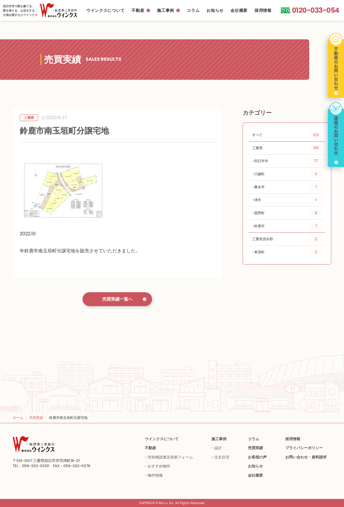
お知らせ (215, 10)
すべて (287, 135)
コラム (193, 10)
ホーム (18, 417)
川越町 (288, 174)
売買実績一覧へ (117, 299)
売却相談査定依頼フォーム (170, 457)
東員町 (288, 252)
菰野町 (288, 213)
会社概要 (239, 10)
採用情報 (263, 10)
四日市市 (288, 161)
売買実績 (36, 417)
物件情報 (155, 475)
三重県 (287, 148)
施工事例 (165, 10)
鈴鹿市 (288, 226)
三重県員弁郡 (287, 239)
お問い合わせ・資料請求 (306, 457)
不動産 (137, 10)
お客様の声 (257, 457)
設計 (218, 448)
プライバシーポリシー (304, 448)
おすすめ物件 (159, 466)
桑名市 (288, 187)
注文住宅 (221, 457)
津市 (288, 200)
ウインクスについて (105, 10)
